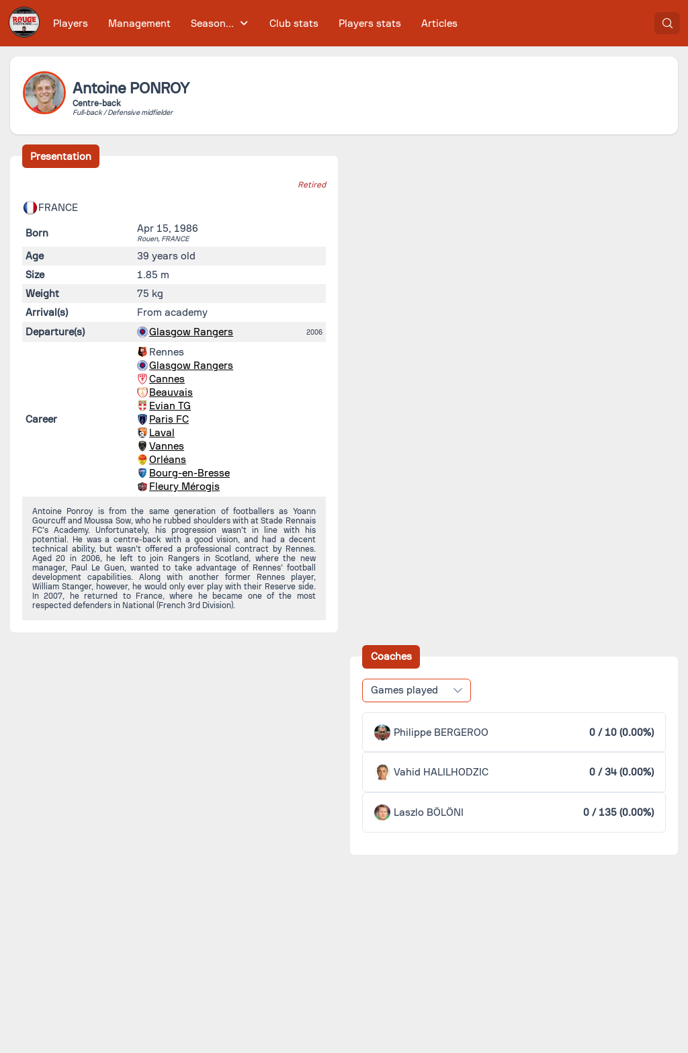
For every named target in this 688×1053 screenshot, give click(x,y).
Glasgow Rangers (191, 332)
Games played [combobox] (404, 690)
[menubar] (255, 23)
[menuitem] (71, 23)
